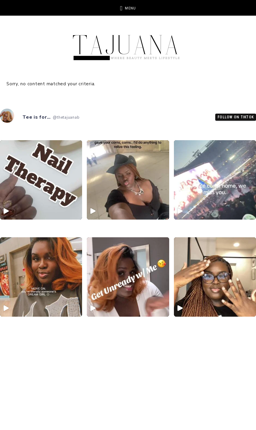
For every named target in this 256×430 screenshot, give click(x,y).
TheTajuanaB (128, 44)
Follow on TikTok (236, 117)
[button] (128, 8)
